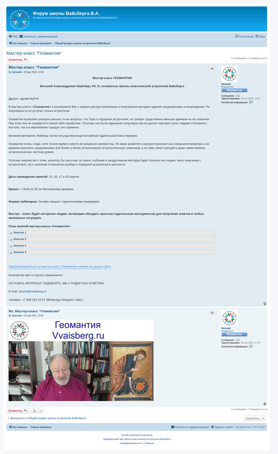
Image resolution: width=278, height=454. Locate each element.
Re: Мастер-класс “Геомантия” (34, 311)
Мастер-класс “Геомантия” (34, 53)
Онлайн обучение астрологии (136, 435)
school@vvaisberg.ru (32, 291)
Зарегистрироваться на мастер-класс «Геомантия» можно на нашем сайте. (60, 266)
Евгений (226, 84)
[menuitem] (13, 36)
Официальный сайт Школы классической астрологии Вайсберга (136, 439)
